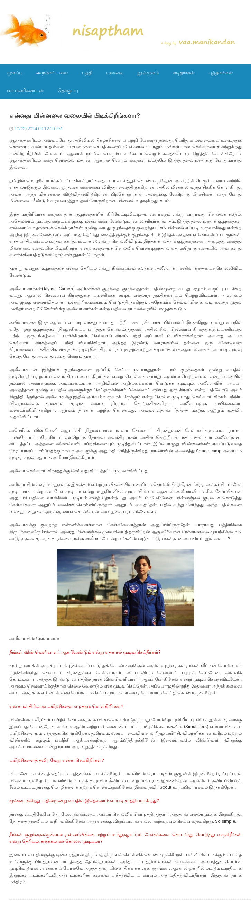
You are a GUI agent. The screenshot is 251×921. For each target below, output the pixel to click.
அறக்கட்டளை (52, 73)
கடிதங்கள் (184, 73)
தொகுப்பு (68, 90)
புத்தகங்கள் (220, 73)
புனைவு (114, 73)
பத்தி (87, 73)
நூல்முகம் (148, 73)
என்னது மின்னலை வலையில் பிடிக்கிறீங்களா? (74, 115)
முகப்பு (14, 73)
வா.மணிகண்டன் (25, 90)
